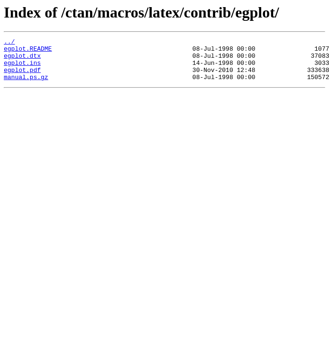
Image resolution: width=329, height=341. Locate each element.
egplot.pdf (22, 76)
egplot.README (28, 51)
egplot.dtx (22, 59)
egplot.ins (22, 68)
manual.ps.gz (26, 85)
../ (9, 42)
